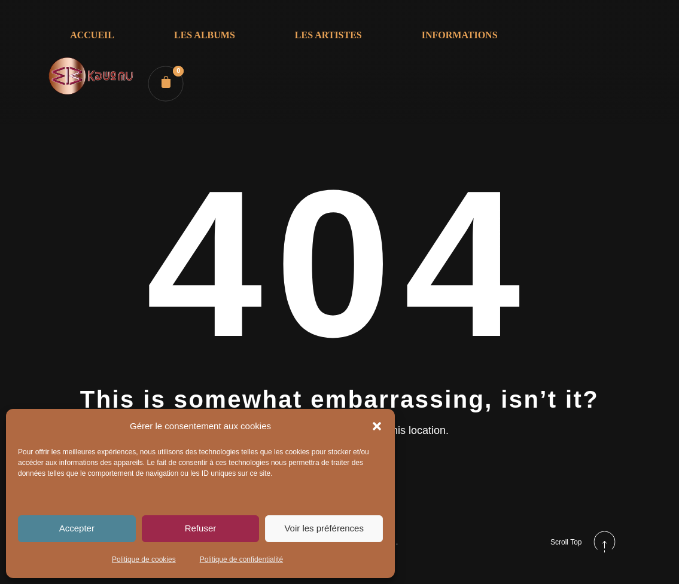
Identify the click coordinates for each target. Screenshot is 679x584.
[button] (377, 426)
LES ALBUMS (204, 35)
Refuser (201, 528)
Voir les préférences (324, 528)
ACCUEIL (92, 35)
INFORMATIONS (460, 35)
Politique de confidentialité (241, 559)
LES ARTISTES (328, 35)
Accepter (77, 528)
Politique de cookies (144, 559)
